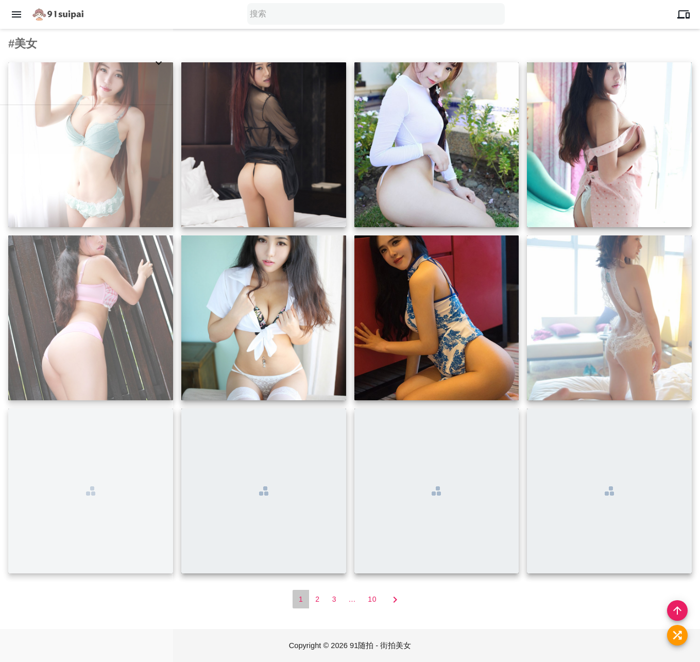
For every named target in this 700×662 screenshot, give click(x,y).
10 (372, 599)
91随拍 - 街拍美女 (381, 645)
